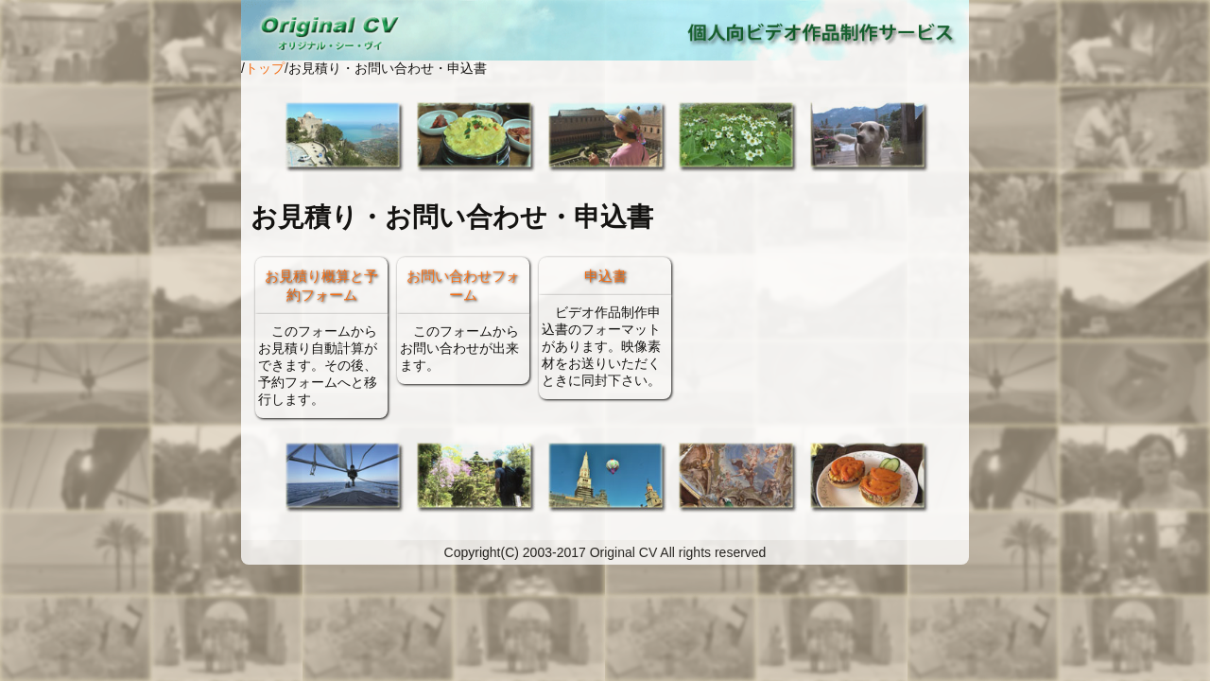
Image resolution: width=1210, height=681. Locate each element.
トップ (265, 68)
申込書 (605, 276)
